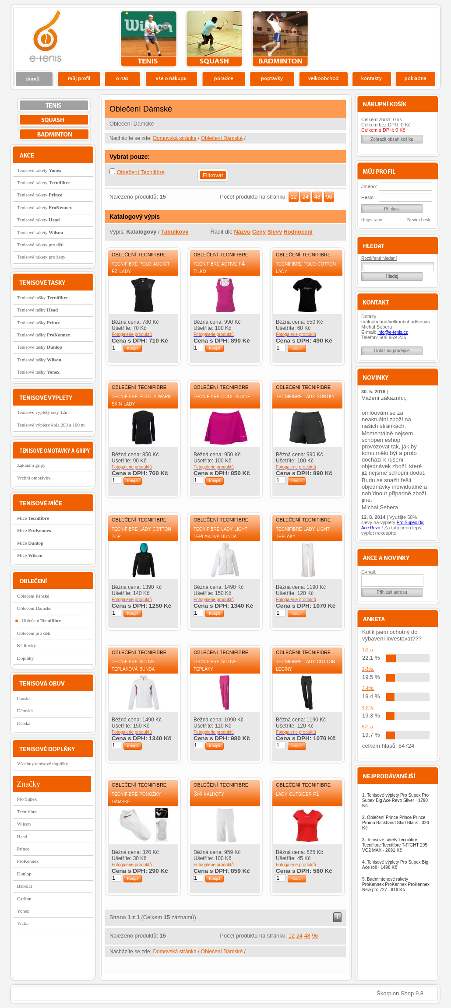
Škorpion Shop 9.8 (400, 993)
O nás (122, 78)
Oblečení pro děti (33, 633)
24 (305, 196)
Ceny (259, 231)
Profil (78, 78)
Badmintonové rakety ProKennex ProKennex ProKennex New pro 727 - (396, 884)
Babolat (24, 886)
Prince (23, 848)
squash (214, 39)
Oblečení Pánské (33, 595)
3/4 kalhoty (209, 793)
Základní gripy (31, 465)
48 (317, 196)
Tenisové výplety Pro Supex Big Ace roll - (395, 865)
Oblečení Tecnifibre (141, 172)
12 (293, 196)
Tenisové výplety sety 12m (43, 412)
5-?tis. (368, 726)
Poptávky (272, 78)
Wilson (24, 823)
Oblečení (41, 620)
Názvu (242, 231)
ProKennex (28, 861)
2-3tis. (368, 669)
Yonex (23, 911)
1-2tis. (368, 650)
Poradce (223, 78)
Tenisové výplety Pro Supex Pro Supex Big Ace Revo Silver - (395, 800)
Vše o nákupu (171, 78)
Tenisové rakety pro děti (40, 244)
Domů (34, 78)
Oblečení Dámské (222, 138)
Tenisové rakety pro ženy (41, 256)
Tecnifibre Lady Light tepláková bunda (220, 532)
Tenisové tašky (42, 297)
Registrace (371, 219)
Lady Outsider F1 (297, 793)
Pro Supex (27, 799)
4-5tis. (368, 707)
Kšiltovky (26, 645)
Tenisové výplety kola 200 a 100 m (51, 424)
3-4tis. (368, 688)
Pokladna (415, 78)
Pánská (24, 698)
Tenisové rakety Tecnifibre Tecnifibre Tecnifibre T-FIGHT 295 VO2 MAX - (394, 845)
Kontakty (372, 78)
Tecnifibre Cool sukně (222, 395)
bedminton (280, 39)
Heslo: (368, 197)
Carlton (24, 898)
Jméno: (369, 186)
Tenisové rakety (39, 170)
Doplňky (25, 658)
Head (22, 836)
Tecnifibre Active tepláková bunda (133, 665)
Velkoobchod (323, 78)
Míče (33, 518)
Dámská (25, 710)
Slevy (275, 231)
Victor (23, 923)
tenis (148, 39)
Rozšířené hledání (379, 258)
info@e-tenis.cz (392, 332)
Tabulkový (174, 231)
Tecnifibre (27, 811)
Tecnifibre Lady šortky (305, 395)
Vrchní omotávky (34, 477)
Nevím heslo (419, 219)
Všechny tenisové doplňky (42, 763)
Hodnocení (298, 231)
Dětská (24, 723)
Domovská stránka (174, 138)
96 (329, 196)
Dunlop (24, 873)
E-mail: (368, 571)
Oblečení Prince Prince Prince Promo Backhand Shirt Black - (395, 822)
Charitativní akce (393, 37)
